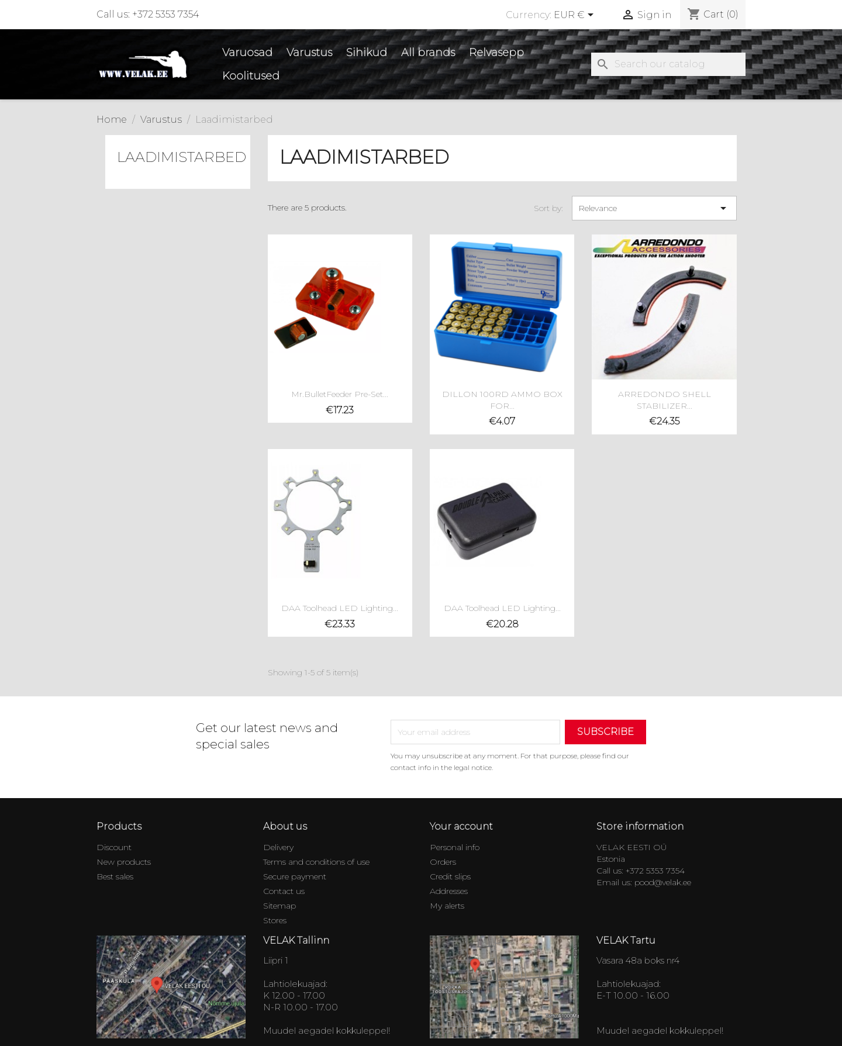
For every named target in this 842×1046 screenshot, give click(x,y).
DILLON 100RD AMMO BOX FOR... (502, 400)
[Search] (668, 64)
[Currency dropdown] (576, 16)
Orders (443, 862)
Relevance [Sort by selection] (654, 208)
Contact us (284, 891)
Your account (461, 826)
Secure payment (294, 876)
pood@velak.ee (662, 882)
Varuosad (247, 52)
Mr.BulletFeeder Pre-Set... (339, 394)
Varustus (309, 52)
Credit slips (450, 876)
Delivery (278, 847)
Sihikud (366, 52)
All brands (428, 52)
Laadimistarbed (181, 157)
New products (123, 862)
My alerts (447, 905)
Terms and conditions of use (316, 862)
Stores (275, 920)
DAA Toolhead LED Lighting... (339, 608)
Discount (114, 847)
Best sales (114, 876)
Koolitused (250, 76)
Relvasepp (496, 52)
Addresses (449, 891)
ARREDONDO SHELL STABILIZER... (664, 400)
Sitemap (279, 905)
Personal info (454, 847)
